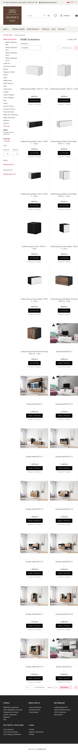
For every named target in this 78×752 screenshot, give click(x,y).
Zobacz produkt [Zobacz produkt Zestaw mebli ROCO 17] (34, 626)
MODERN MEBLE (7, 35)
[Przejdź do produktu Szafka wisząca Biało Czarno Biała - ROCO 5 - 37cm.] (64, 175)
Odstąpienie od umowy (10, 712)
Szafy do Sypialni (8, 95)
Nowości (6, 123)
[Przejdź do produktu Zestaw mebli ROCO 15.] (34, 543)
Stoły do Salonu (8, 106)
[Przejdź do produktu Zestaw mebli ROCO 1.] (34, 385)
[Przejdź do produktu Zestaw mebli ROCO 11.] (34, 438)
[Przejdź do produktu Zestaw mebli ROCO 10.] (64, 385)
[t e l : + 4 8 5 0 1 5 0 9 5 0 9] (32, 2)
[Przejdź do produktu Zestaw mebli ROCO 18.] (64, 596)
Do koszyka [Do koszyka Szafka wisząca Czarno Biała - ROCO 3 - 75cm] (34, 311)
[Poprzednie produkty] (38, 687)
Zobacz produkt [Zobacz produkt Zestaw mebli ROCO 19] (34, 678)
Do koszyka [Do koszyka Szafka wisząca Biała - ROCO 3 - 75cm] (34, 100)
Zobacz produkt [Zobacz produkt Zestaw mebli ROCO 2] (64, 678)
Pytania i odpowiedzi (10, 715)
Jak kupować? (58, 715)
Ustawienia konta (34, 710)
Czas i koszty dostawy (10, 732)
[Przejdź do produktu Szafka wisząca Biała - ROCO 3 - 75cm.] (34, 70)
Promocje (6, 126)
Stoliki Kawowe (8, 83)
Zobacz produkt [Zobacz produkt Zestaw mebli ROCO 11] (34, 468)
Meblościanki (7, 80)
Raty (4, 719)
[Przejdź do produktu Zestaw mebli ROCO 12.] (64, 438)
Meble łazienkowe (9, 117)
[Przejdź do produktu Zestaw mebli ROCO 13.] (34, 490)
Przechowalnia (33, 712)
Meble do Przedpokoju (10, 115)
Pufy (4, 100)
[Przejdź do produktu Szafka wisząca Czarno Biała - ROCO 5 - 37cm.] (64, 228)
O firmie (31, 729)
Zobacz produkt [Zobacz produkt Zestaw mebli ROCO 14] (64, 521)
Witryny (5, 69)
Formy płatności (8, 729)
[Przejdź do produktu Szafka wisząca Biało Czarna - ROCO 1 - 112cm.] (34, 123)
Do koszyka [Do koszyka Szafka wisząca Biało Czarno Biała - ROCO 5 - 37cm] (64, 205)
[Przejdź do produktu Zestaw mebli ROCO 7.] (64, 333)
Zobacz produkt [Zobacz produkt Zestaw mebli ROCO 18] (64, 626)
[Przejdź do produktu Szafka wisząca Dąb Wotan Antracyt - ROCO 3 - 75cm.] (64, 280)
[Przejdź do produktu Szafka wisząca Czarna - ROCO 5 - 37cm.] (34, 228)
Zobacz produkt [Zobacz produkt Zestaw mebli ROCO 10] (64, 416)
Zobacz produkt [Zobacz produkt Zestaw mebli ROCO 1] (34, 416)
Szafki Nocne (7, 89)
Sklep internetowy (36, 749)
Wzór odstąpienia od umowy (12, 710)
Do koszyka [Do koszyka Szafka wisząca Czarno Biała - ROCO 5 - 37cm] (64, 258)
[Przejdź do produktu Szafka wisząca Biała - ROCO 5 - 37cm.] (64, 70)
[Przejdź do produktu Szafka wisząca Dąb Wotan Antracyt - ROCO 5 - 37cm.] (34, 333)
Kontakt (31, 734)
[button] (48, 15)
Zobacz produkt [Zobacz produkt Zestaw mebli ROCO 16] (64, 573)
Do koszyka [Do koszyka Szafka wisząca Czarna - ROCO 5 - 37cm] (34, 258)
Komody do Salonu (9, 66)
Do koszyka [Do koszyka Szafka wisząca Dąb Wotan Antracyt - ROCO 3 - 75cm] (64, 311)
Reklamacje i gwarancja (11, 707)
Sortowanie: (24, 43)
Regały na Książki (9, 72)
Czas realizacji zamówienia (12, 734)
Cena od (6, 150)
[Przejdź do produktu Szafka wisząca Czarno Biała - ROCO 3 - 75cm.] (34, 280)
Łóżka (5, 78)
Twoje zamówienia (35, 707)
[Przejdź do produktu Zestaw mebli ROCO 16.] (64, 543)
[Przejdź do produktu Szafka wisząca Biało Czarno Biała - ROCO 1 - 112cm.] (64, 123)
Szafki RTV (6, 63)
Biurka (5, 75)
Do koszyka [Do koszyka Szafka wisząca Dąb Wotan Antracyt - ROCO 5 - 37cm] (34, 363)
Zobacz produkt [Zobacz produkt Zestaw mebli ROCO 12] (64, 468)
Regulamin (6, 717)
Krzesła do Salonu (9, 109)
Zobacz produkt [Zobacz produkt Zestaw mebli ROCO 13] (34, 521)
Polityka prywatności (61, 707)
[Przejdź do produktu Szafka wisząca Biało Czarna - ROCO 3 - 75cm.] (34, 175)
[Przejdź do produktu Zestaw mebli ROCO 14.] (64, 490)
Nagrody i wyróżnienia (36, 732)
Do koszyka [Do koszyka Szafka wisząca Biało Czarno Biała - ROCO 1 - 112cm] (64, 153)
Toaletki (6, 92)
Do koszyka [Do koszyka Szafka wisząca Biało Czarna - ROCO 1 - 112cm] (34, 153)
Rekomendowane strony (62, 710)
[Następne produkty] (65, 687)
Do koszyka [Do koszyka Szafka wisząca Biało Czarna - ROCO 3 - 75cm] (34, 205)
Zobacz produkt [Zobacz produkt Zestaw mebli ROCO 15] (34, 573)
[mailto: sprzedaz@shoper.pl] (47, 2)
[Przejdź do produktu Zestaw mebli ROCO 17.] (34, 596)
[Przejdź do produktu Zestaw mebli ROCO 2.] (64, 648)
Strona (64, 48)
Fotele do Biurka (8, 112)
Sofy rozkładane (8, 98)
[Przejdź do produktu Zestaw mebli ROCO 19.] (34, 648)
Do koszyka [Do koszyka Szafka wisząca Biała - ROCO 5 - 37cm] (64, 100)
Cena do (15, 150)
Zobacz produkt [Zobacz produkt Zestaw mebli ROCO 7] (64, 363)
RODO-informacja (60, 712)
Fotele (5, 103)
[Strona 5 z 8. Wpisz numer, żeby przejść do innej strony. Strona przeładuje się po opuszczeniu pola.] (68, 48)
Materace (6, 120)
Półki (4, 86)
